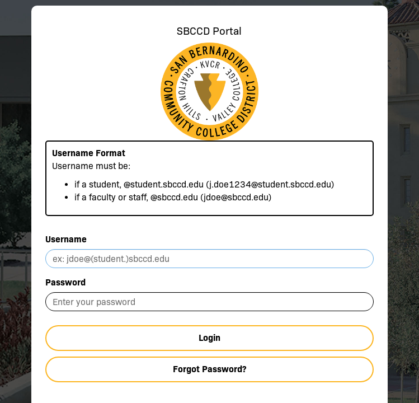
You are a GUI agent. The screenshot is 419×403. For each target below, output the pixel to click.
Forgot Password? (209, 369)
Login (209, 337)
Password (65, 282)
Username (66, 239)
